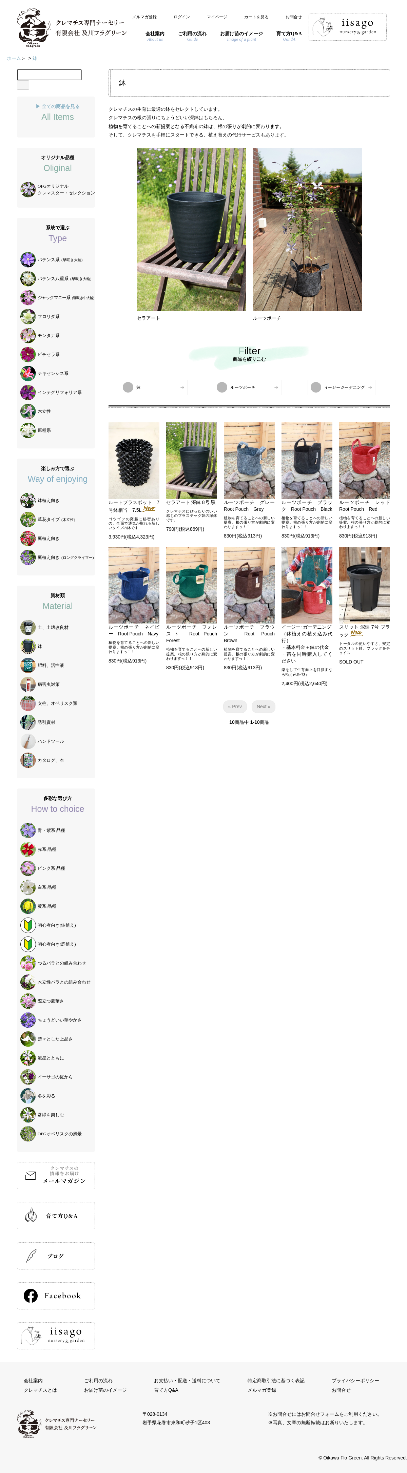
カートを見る (256, 17)
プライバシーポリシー (355, 1380)
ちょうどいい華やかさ (51, 1020)
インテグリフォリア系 (51, 392)
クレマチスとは (40, 1390)
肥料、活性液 (42, 665)
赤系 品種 (38, 849)
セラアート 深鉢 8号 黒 (190, 502)
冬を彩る (37, 1096)
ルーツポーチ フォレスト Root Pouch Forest (194, 633)
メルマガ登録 (144, 17)
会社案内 (33, 1380)
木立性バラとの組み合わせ (55, 982)
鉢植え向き (40, 500)
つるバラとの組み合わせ (53, 963)
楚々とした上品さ (46, 1039)
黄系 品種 (38, 906)
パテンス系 (51, 260)
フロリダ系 (40, 316)
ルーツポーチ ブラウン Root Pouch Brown (251, 633)
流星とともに (42, 1058)
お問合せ (294, 17)
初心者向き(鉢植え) (48, 925)
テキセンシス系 (44, 373)
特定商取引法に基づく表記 (276, 1380)
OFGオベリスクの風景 (51, 1134)
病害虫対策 (40, 684)
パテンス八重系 (55, 279)
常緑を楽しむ (42, 1115)
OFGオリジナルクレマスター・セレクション (57, 189)
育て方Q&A (166, 1390)
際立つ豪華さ (42, 1001)
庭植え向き (40, 538)
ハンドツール (42, 741)
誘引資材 (37, 722)
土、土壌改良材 (44, 627)
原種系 (35, 430)
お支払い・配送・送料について (187, 1380)
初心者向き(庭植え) (48, 944)
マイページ (217, 17)
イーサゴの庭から (46, 1077)
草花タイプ (47, 519)
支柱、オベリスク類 (48, 703)
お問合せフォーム (320, 1414)
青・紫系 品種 (42, 830)
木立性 (35, 411)
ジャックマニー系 (57, 298)
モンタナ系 (40, 335)
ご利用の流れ (98, 1380)
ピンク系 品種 (42, 868)
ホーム (14, 58)
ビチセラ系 (40, 354)
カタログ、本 (42, 760)
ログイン (182, 17)
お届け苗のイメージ (105, 1390)
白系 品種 (38, 887)
